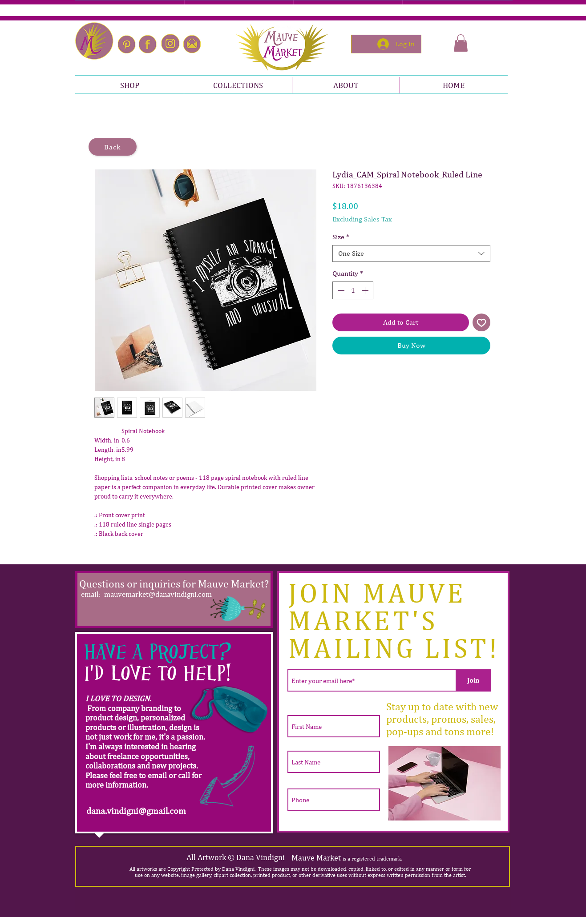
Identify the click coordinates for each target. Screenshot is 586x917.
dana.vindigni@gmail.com (136, 810)
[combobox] (411, 253)
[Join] (473, 680)
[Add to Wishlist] (481, 322)
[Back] (113, 147)
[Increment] (366, 290)
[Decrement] (340, 290)
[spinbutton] (353, 290)
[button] (460, 43)
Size (340, 237)
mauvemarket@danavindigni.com (158, 594)
